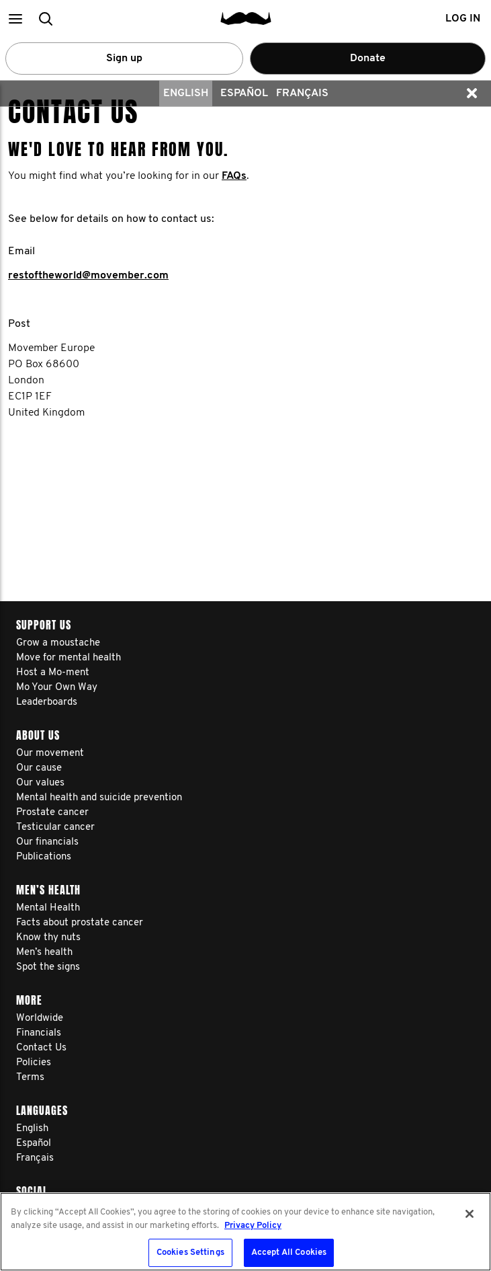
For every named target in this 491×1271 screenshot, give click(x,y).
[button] (15, 18)
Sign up (124, 58)
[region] (245, 1231)
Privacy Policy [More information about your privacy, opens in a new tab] (252, 1225)
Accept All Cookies (288, 1252)
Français (302, 93)
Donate (368, 58)
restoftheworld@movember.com (88, 275)
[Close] (469, 1214)
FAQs (234, 176)
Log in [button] (462, 18)
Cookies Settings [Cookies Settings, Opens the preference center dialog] (190, 1252)
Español (244, 93)
